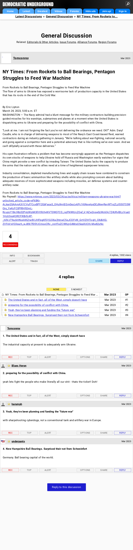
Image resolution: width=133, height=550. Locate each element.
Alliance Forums (87, 42)
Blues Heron (19, 365)
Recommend (10, 244)
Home (10, 11)
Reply (120, 261)
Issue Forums (68, 42)
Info (12, 255)
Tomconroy (21, 58)
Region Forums (107, 42)
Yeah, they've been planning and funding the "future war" (41, 310)
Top (29, 357)
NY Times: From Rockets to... (97, 16)
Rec (10, 357)
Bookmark (34, 255)
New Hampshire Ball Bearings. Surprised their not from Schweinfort (48, 315)
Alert (12, 261)
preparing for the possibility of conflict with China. (38, 305)
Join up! (106, 11)
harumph (17, 404)
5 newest (76, 289)
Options (85, 357)
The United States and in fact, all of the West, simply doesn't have (47, 299)
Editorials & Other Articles (42, 42)
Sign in (123, 11)
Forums (74, 11)
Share (99, 261)
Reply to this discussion (66, 487)
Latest (26, 11)
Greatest (42, 11)
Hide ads (91, 11)
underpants (18, 441)
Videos (59, 11)
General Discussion (59, 16)
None (56, 289)
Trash (34, 261)
